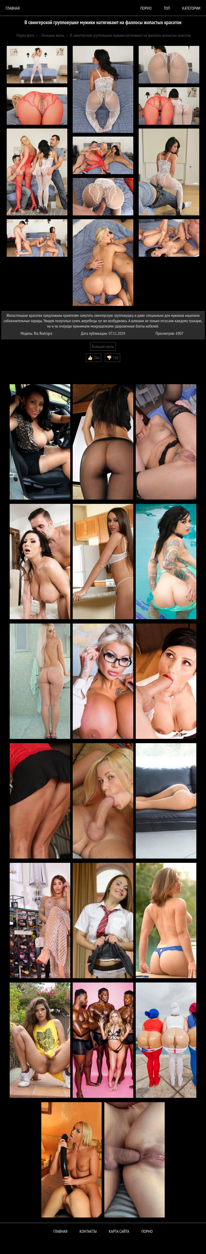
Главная (13, 8)
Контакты (88, 1231)
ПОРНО (147, 1231)
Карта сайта (119, 1231)
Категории (191, 8)
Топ (167, 8)
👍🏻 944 (93, 357)
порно (146, 8)
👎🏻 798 (112, 357)
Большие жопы (103, 346)
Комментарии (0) (17, 366)
